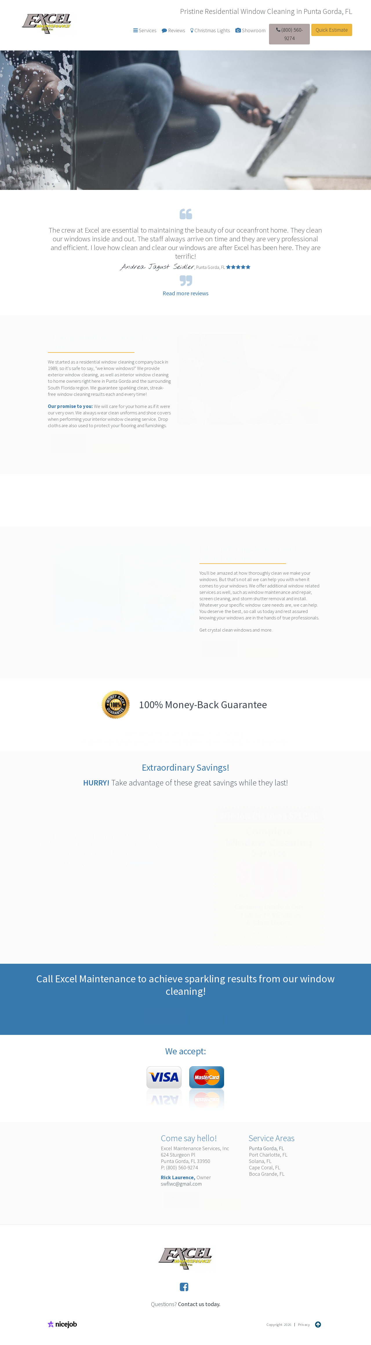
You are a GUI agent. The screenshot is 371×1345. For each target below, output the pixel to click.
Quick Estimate (332, 29)
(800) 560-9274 (289, 34)
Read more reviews (185, 293)
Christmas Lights (210, 30)
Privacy (304, 1324)
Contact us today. (199, 1304)
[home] (47, 23)
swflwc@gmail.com (181, 1183)
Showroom (250, 30)
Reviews (173, 30)
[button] (145, 30)
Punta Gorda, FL (266, 1148)
